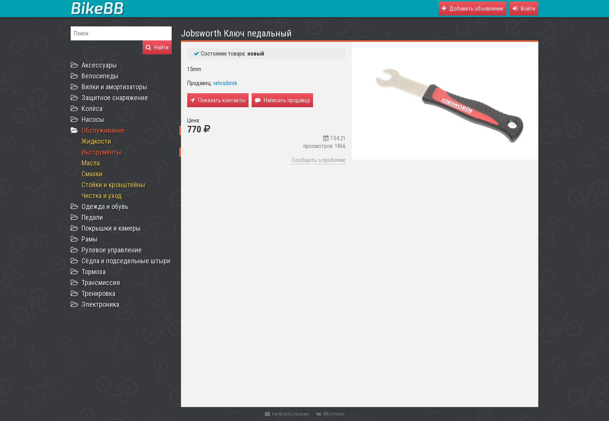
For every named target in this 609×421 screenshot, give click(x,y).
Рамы (89, 239)
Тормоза (94, 272)
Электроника (100, 304)
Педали (92, 217)
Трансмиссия (101, 282)
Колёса (92, 108)
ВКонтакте (330, 414)
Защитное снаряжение (115, 98)
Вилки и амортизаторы (114, 87)
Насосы (93, 119)
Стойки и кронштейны (113, 185)
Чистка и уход (102, 195)
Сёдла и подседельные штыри (126, 261)
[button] (524, 9)
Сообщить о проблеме (319, 160)
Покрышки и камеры (111, 228)
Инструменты (101, 152)
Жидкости (96, 141)
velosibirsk (225, 83)
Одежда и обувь (105, 206)
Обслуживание (103, 130)
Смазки (92, 174)
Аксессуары (99, 65)
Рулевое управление (112, 250)
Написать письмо (287, 414)
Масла (91, 163)
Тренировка (98, 293)
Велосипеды (100, 76)
